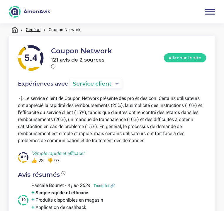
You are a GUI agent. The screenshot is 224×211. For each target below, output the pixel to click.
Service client (92, 83)
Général (33, 29)
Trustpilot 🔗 (104, 185)
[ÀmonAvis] (29, 11)
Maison (15, 29)
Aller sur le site (185, 58)
